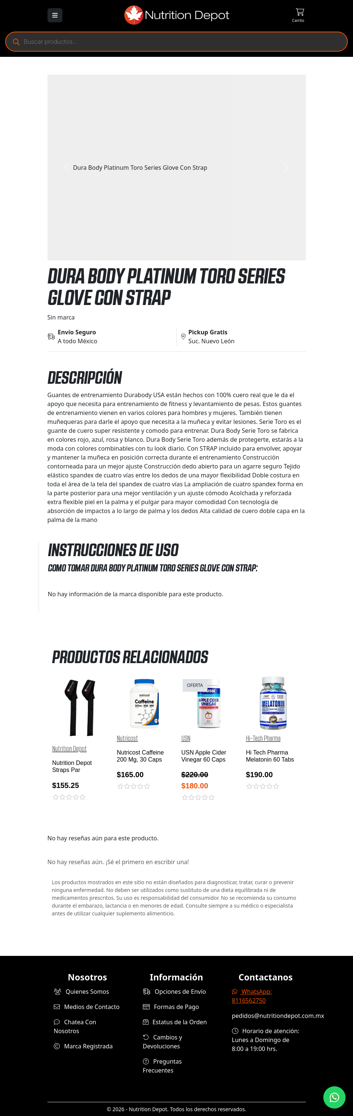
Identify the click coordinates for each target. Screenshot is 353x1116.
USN (186, 738)
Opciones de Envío (174, 991)
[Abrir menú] (55, 15)
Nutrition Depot (69, 749)
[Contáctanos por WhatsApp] (334, 1097)
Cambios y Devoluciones (162, 1041)
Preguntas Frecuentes (162, 1065)
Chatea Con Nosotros (75, 1026)
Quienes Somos (81, 991)
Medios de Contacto (87, 1007)
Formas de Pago (171, 1007)
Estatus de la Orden (175, 1022)
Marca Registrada (83, 1046)
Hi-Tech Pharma (263, 738)
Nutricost (127, 738)
